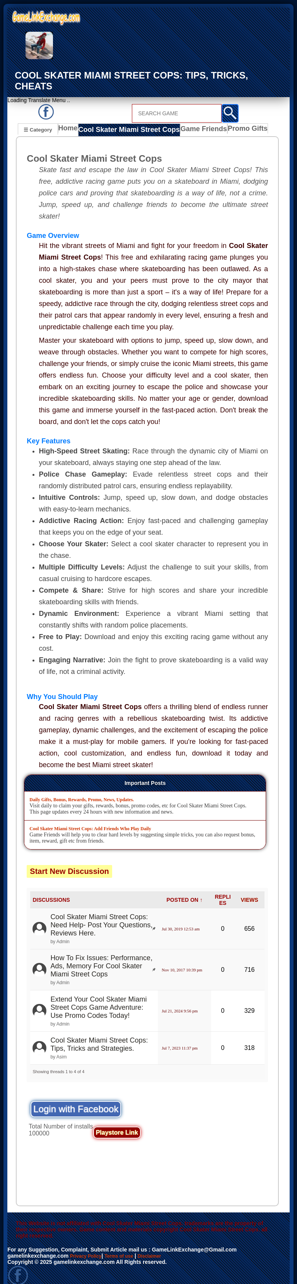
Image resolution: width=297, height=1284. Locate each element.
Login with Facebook (75, 1098)
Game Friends (191, 119)
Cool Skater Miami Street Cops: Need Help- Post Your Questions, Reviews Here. (101, 914)
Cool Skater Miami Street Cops (124, 119)
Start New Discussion (69, 860)
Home (69, 119)
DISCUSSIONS (51, 889)
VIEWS (249, 889)
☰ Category (38, 118)
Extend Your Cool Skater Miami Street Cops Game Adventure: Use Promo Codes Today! (98, 996)
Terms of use (126, 1245)
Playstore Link (117, 1121)
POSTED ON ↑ (184, 889)
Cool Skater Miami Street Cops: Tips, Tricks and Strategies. (99, 1033)
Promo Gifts (233, 119)
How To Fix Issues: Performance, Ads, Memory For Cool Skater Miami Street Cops (101, 955)
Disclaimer (161, 1245)
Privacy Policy (88, 1245)
